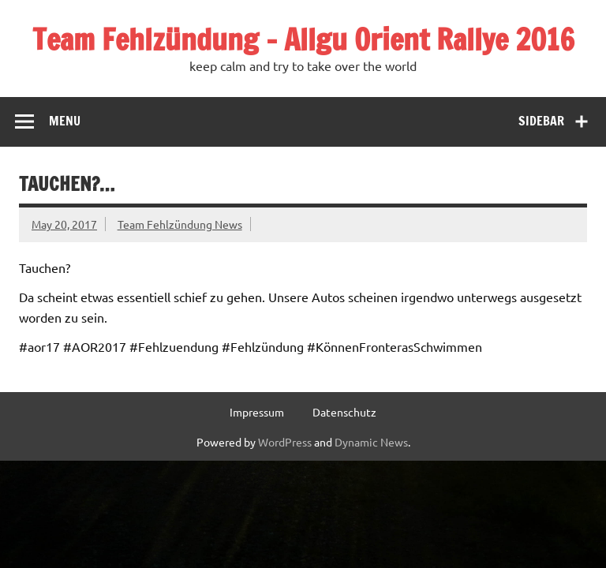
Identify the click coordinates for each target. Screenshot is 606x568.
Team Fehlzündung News (180, 224)
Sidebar (541, 120)
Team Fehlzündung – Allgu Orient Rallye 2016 (303, 39)
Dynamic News (371, 442)
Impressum (257, 411)
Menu (64, 120)
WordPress (285, 442)
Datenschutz (344, 411)
